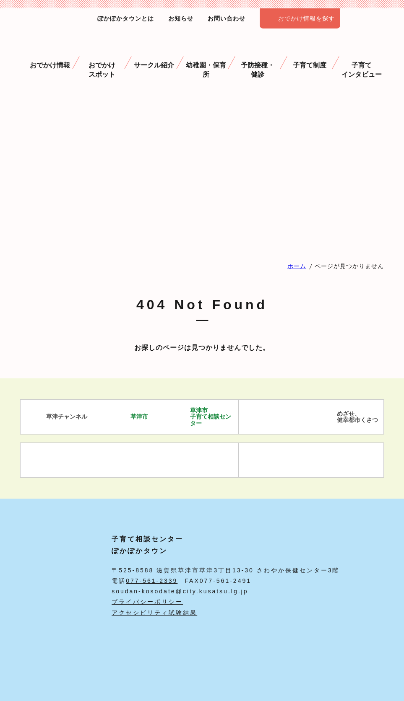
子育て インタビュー (361, 59)
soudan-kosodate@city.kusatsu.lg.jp (180, 591)
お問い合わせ (226, 18)
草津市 (129, 416)
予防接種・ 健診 (257, 59)
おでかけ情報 (50, 54)
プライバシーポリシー (147, 601)
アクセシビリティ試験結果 (154, 612)
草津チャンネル (56, 416)
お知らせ (180, 18)
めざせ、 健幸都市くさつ (347, 417)
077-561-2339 (151, 580)
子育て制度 (309, 54)
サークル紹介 (154, 54)
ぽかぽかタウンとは (125, 18)
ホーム (296, 266)
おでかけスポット (102, 59)
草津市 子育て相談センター (200, 417)
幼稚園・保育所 (206, 59)
